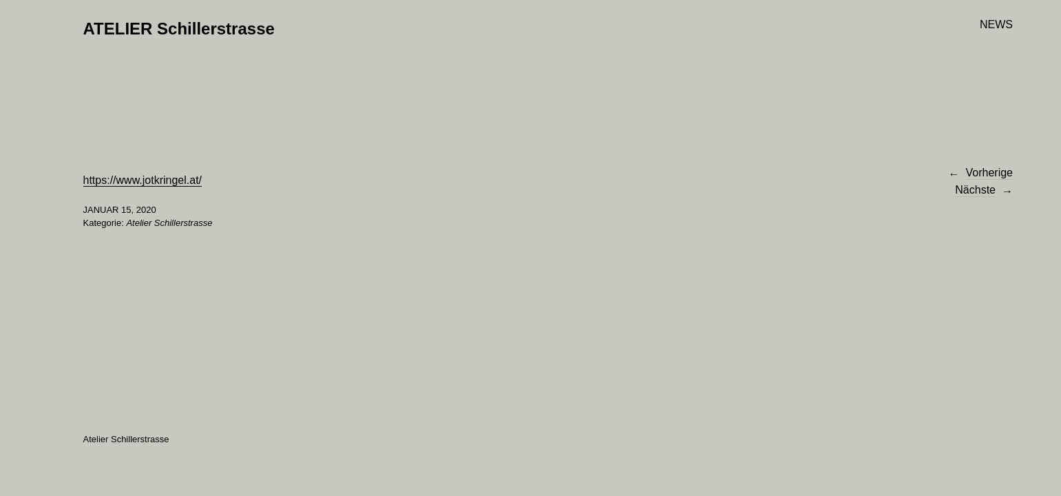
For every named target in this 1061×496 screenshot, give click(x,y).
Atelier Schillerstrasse (169, 223)
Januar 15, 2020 (119, 210)
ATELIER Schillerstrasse (179, 28)
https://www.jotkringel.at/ (142, 180)
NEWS (996, 24)
